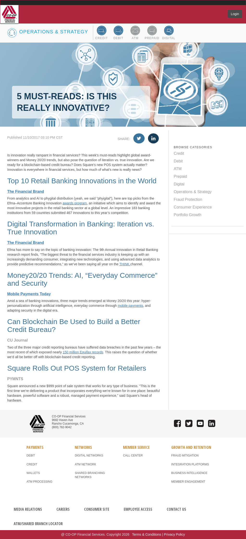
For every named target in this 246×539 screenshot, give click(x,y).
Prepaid (180, 176)
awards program (74, 203)
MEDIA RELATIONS (28, 509)
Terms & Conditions (146, 534)
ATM (178, 169)
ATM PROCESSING (39, 481)
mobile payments (130, 306)
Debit (178, 161)
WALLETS (33, 473)
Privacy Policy (174, 534)
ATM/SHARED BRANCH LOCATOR (38, 523)
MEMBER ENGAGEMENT (188, 481)
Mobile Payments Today (29, 294)
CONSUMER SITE (96, 509)
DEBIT (30, 455)
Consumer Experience (193, 207)
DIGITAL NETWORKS (89, 455)
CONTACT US (176, 509)
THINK (124, 264)
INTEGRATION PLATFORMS (190, 464)
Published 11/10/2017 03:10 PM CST (84, 137)
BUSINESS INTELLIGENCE (189, 473)
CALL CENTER (133, 455)
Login (235, 14)
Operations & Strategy (192, 192)
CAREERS (63, 509)
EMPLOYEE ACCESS (138, 509)
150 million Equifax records (83, 352)
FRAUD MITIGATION (185, 455)
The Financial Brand (25, 192)
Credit (179, 153)
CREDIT (31, 464)
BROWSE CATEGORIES (193, 147)
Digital (179, 184)
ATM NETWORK (85, 464)
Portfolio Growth (187, 215)
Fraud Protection (188, 199)
